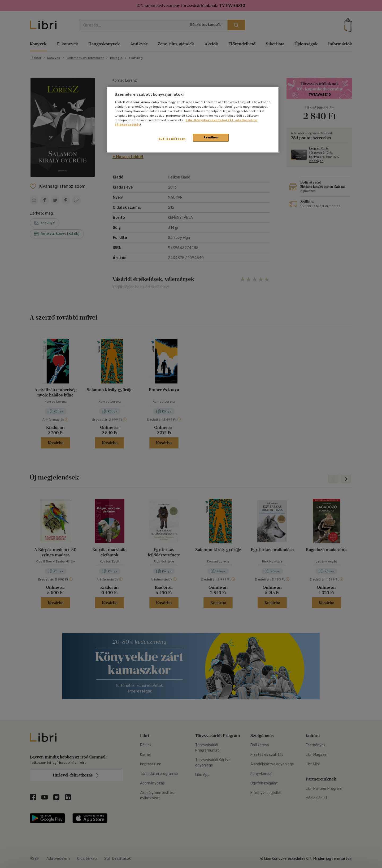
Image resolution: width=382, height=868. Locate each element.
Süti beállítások (172, 139)
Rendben (210, 137)
